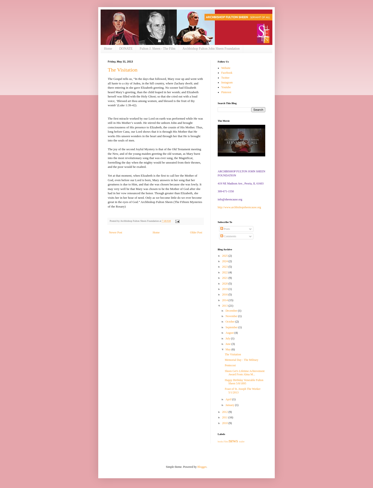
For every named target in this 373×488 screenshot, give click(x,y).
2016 (225, 294)
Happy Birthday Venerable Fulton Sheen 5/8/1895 (244, 381)
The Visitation (122, 70)
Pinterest (226, 92)
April (229, 399)
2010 (225, 423)
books (220, 441)
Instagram (227, 82)
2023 (225, 266)
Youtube (226, 87)
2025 (225, 255)
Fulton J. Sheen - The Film (157, 48)
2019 (225, 289)
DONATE (126, 48)
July (228, 338)
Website (225, 68)
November (232, 316)
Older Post (196, 232)
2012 (225, 412)
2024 (225, 261)
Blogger (201, 467)
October (231, 321)
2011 (225, 417)
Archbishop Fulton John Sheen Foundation (211, 48)
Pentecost (230, 365)
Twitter (225, 77)
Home (108, 48)
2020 (225, 283)
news (233, 440)
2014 (225, 300)
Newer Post (115, 232)
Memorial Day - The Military (241, 360)
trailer (242, 441)
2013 (225, 305)
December (232, 310)
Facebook (226, 72)
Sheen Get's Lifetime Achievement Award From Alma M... (245, 372)
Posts (225, 229)
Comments (228, 236)
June (228, 344)
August (230, 332)
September (232, 327)
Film (226, 441)
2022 (225, 272)
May (228, 349)
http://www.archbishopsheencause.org (239, 207)
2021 (225, 278)
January (230, 405)
